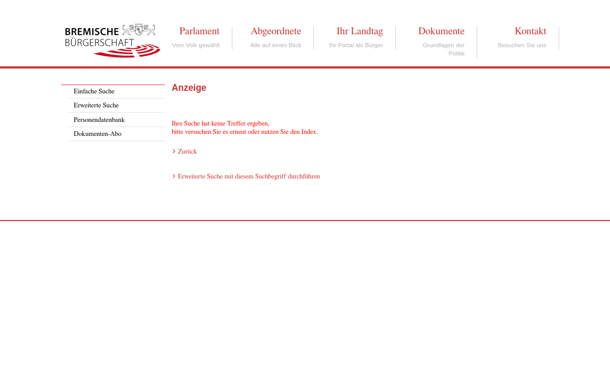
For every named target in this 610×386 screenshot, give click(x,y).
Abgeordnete (276, 31)
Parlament (199, 31)
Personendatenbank (99, 120)
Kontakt (530, 31)
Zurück (187, 151)
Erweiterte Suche (96, 105)
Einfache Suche (94, 91)
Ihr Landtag (360, 31)
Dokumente (441, 31)
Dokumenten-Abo (97, 134)
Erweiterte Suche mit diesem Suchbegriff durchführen (249, 176)
